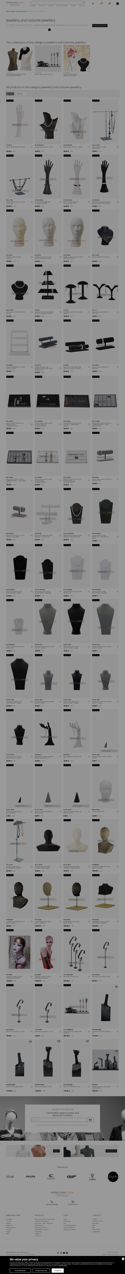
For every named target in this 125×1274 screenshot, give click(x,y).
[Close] (123, 1259)
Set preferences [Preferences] (20, 1270)
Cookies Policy (63, 1265)
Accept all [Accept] (57, 1270)
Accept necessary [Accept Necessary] (41, 1270)
